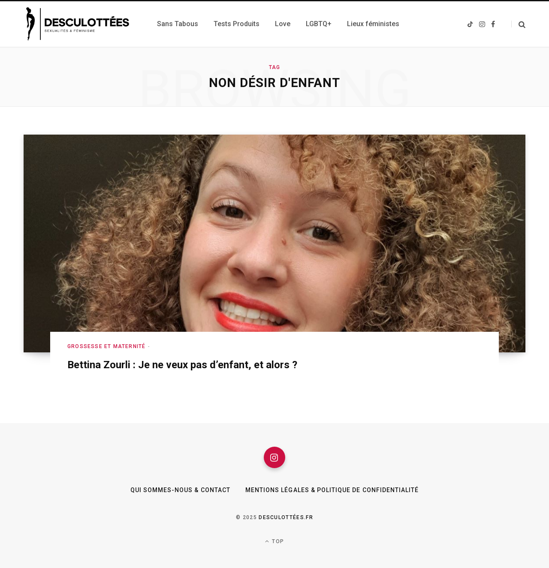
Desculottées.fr (286, 517)
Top (274, 541)
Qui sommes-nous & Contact (180, 490)
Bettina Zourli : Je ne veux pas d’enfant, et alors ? (182, 365)
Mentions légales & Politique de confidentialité (332, 490)
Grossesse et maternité (106, 346)
